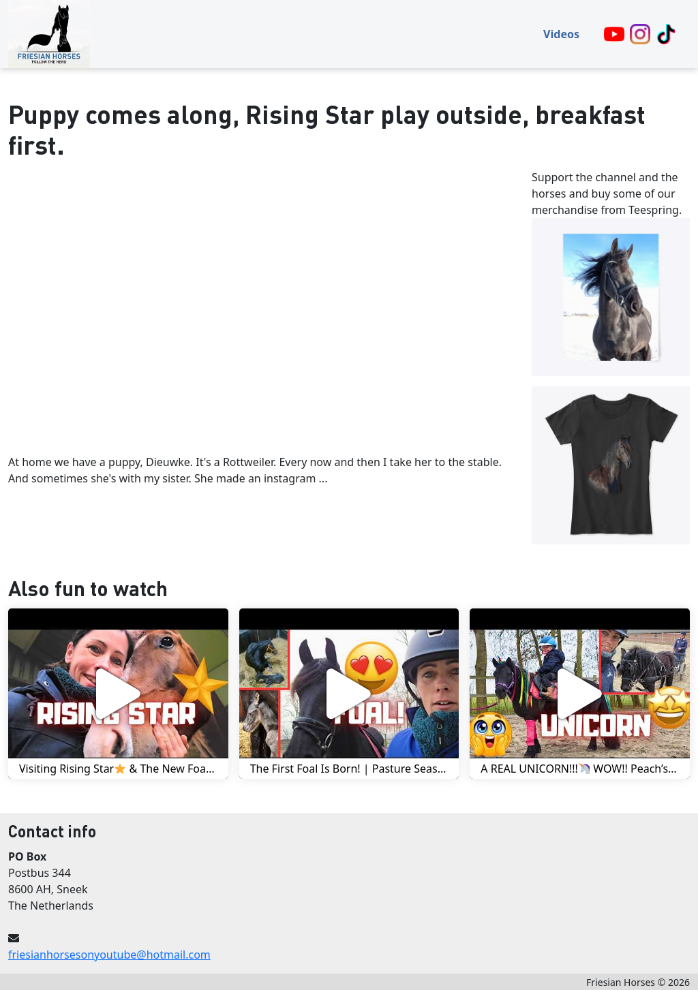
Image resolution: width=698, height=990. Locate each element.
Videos (561, 34)
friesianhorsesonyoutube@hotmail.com (109, 954)
